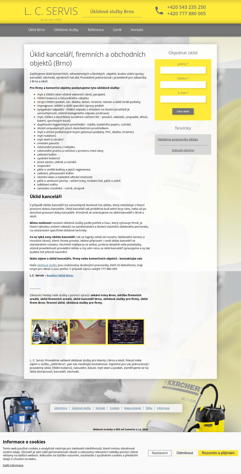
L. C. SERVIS (51, 13)
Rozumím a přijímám (218, 453)
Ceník (117, 29)
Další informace (13, 465)
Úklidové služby (66, 29)
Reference (96, 29)
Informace (163, 408)
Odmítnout (185, 453)
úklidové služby (47, 265)
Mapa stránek (132, 408)
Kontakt (137, 29)
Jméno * (183, 64)
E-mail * (183, 93)
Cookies (114, 408)
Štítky (149, 408)
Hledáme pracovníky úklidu (178, 139)
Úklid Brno (36, 29)
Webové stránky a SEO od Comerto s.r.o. (117, 429)
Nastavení (160, 453)
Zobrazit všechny (183, 150)
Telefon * (183, 78)
